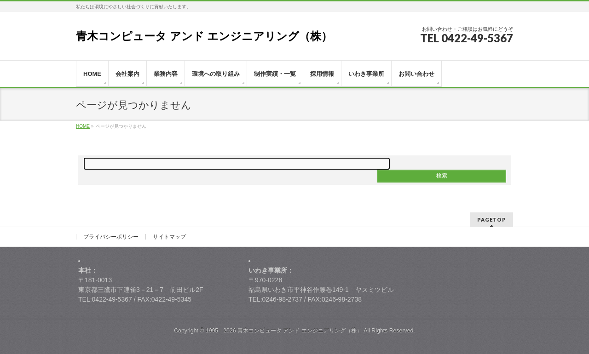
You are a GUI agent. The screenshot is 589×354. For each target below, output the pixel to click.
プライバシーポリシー (111, 237)
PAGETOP (491, 220)
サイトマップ (169, 237)
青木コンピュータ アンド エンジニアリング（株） (204, 36)
